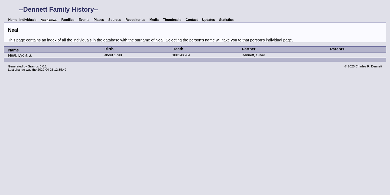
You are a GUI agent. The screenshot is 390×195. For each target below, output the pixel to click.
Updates (208, 20)
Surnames (49, 20)
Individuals (28, 20)
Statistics (226, 20)
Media (154, 20)
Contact (192, 20)
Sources (114, 20)
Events (84, 20)
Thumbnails (172, 20)
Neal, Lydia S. (20, 55)
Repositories (135, 20)
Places (99, 20)
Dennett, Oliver (253, 55)
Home (12, 20)
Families (67, 20)
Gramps (33, 66)
